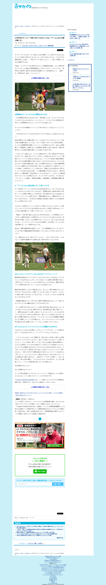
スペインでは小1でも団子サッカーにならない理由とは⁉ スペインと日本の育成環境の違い (37, 533)
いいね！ (53, 559)
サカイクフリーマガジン (53, 567)
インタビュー (27, 26)
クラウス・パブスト (37, 45)
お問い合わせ (53, 576)
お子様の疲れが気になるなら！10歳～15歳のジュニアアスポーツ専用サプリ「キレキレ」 (81, 86)
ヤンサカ (53, 574)
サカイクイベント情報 (53, 566)
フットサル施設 (53, 573)
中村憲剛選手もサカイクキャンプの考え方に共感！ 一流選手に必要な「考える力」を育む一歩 (79, 36)
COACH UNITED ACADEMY (25, 380)
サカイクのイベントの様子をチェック (53, 561)
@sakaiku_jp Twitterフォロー (53, 557)
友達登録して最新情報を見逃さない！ (53, 560)
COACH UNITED (53, 564)
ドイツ (46, 45)
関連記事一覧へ (60, 537)
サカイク (17, 26)
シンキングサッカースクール (53, 570)
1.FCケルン (25, 45)
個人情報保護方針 (53, 578)
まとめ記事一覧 (70, 59)
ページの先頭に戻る (53, 583)
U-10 (30, 45)
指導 (49, 45)
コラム (21, 26)
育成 (52, 45)
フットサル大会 (53, 571)
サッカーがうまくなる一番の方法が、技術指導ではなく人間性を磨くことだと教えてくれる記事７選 (79, 46)
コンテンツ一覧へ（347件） (35, 543)
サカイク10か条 (52, 577)
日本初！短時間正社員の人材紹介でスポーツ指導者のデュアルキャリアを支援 (34, 535)
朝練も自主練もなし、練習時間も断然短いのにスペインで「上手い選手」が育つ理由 (35, 532)
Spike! (53, 569)
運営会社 (53, 581)
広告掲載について (53, 580)
